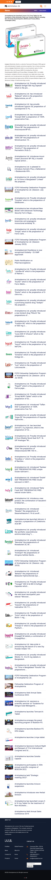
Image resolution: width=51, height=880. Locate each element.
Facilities (7, 846)
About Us (17, 850)
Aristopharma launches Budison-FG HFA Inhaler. (29, 730)
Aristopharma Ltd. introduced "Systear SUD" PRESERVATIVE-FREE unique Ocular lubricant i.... (30, 469)
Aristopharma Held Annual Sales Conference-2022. (28, 694)
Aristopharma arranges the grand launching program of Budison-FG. (29, 721)
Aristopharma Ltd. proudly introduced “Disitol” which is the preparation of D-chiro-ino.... (30, 292)
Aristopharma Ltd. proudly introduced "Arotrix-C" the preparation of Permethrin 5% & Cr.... (30, 148)
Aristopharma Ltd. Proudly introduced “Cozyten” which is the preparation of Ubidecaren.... (30, 200)
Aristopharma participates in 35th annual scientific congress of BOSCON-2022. (28, 767)
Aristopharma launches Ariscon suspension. (27, 785)
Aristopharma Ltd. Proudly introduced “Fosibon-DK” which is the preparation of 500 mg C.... (30, 323)
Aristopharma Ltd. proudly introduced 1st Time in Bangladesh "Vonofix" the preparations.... (30, 667)
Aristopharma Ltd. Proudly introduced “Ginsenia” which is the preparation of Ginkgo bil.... (30, 354)
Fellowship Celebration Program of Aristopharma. (29, 685)
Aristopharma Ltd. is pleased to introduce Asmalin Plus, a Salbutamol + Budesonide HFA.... (30, 169)
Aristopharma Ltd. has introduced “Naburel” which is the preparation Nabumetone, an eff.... (28, 96)
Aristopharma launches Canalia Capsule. (27, 757)
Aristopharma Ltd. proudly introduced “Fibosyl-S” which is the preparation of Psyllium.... (30, 625)
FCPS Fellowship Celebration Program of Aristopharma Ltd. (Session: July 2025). (30, 189)
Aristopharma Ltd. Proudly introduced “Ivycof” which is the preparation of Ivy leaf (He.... (30, 344)
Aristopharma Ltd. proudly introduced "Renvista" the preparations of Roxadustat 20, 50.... (30, 542)
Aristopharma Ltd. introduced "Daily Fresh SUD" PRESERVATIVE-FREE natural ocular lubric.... (29, 490)
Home (16, 854)
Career (16, 858)
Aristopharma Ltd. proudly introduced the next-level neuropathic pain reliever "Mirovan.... (30, 594)
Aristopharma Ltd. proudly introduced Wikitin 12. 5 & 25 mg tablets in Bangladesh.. (30, 657)
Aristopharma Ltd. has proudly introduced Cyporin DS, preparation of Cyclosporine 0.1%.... (30, 106)
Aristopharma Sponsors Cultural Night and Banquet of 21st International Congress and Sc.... (30, 748)
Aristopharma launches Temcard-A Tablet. (29, 713)
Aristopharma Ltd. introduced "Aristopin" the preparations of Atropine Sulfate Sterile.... (27, 552)
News (35, 10)
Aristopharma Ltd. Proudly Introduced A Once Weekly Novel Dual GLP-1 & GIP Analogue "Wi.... (30, 438)
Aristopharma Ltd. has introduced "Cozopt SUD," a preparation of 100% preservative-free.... (29, 117)
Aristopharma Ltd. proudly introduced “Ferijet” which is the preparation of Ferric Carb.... (30, 231)
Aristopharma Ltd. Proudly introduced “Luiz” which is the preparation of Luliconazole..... (30, 365)
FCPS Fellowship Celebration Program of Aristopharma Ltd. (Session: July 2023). (30, 563)
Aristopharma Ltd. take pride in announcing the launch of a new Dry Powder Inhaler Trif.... (29, 646)
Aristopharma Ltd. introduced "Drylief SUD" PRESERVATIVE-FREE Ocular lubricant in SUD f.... (30, 479)
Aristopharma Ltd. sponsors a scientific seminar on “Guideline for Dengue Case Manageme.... (29, 703)
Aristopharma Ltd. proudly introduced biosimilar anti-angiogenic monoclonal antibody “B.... (30, 221)
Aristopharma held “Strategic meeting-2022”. (26, 776)
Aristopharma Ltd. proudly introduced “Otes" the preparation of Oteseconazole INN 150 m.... (30, 448)
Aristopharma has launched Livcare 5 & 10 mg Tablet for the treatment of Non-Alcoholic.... (30, 803)
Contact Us (8, 854)
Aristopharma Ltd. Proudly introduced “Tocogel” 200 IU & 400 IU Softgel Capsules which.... (30, 584)
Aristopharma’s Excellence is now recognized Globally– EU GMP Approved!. (28, 252)
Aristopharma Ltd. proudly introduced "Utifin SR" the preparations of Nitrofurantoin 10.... (30, 137)
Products (7, 858)
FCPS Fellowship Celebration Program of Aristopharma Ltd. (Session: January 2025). (30, 242)
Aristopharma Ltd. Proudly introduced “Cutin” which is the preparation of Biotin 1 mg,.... (30, 615)
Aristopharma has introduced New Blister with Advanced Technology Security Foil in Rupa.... (29, 210)
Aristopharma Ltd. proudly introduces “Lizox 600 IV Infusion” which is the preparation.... (30, 334)
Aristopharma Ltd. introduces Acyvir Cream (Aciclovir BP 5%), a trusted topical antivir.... (29, 158)
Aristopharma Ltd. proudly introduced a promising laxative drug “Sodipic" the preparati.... (30, 302)
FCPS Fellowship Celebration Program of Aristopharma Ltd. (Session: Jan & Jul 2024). (30, 375)
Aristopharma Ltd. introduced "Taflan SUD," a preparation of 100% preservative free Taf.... (30, 407)
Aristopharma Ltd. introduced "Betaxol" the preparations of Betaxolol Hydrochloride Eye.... (27, 573)
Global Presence (19, 846)
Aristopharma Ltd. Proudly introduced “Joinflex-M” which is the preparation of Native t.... (30, 271)
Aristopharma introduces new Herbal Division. (30, 793)
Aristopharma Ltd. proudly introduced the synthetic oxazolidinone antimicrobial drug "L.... (30, 532)
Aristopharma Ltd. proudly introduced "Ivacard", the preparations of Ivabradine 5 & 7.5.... (30, 605)
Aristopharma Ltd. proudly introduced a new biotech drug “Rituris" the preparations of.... (30, 313)
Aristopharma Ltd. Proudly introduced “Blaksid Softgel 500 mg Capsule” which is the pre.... (30, 85)
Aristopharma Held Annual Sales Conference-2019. (28, 812)
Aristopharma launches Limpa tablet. (30, 737)
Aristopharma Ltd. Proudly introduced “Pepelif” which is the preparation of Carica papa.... (30, 386)
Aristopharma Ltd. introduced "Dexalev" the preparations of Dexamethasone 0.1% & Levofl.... (28, 511)
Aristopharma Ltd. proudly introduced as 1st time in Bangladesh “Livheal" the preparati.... (30, 179)
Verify (18, 2)
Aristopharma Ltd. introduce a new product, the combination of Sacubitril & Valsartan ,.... (30, 500)
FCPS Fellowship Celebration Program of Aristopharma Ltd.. (30, 677)
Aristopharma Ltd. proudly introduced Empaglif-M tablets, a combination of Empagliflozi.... (30, 636)
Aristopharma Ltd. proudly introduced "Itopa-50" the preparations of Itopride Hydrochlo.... (30, 417)
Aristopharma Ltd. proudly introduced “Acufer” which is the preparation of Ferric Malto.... (30, 281)
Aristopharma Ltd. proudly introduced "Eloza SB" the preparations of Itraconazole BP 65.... (30, 127)
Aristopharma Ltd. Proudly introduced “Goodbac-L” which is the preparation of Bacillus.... (30, 459)
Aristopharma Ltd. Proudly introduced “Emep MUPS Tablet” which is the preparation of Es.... (30, 396)
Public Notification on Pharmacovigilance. (24, 261)
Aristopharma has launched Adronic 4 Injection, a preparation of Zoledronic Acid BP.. (30, 521)
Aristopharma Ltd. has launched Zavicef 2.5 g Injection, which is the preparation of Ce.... (29, 427)
